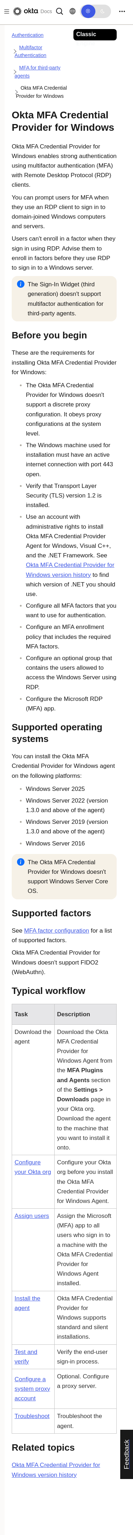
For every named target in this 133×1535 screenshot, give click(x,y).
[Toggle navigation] (122, 11)
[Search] (59, 10)
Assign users (32, 1216)
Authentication (28, 35)
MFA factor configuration (56, 930)
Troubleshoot (32, 1416)
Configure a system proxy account (32, 1389)
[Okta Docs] (32, 11)
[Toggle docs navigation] (5, 11)
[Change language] (73, 11)
